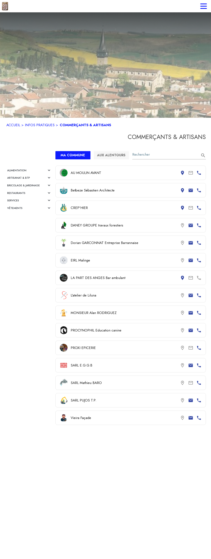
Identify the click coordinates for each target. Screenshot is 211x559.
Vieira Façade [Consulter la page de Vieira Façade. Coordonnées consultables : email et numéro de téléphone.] (81, 417)
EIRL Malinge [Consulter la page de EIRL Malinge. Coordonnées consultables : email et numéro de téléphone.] (80, 260)
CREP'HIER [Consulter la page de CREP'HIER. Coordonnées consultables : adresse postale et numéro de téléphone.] (79, 207)
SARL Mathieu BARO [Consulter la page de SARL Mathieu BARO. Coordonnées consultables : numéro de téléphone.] (86, 382)
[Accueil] (5, 6)
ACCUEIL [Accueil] (13, 125)
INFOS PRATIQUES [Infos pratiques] (40, 125)
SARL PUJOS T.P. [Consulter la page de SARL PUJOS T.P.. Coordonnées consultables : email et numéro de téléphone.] (83, 400)
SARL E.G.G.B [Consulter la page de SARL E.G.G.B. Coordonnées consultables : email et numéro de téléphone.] (81, 365)
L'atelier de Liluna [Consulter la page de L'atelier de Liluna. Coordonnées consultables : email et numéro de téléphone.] (83, 295)
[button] (29, 170)
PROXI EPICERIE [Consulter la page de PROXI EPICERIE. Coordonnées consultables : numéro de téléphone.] (83, 347)
